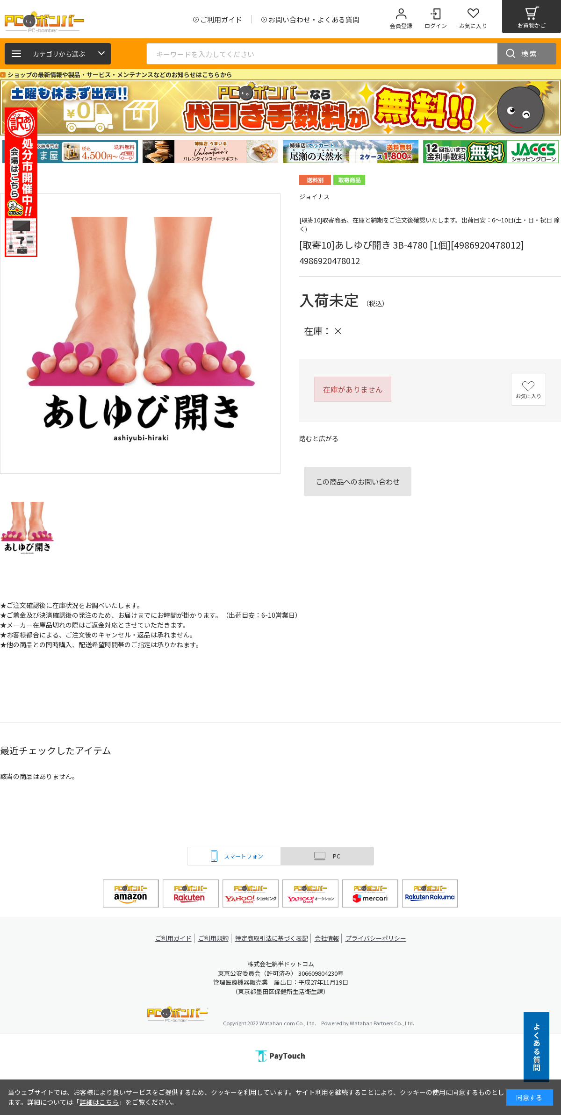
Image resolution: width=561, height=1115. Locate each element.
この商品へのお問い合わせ (358, 481)
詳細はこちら (99, 1102)
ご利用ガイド (171, 938)
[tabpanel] (70, 151)
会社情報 (328, 938)
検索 (529, 53)
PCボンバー (177, 1015)
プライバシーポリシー (379, 938)
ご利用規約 (213, 938)
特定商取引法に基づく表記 (272, 938)
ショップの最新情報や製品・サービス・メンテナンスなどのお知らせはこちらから (119, 74)
